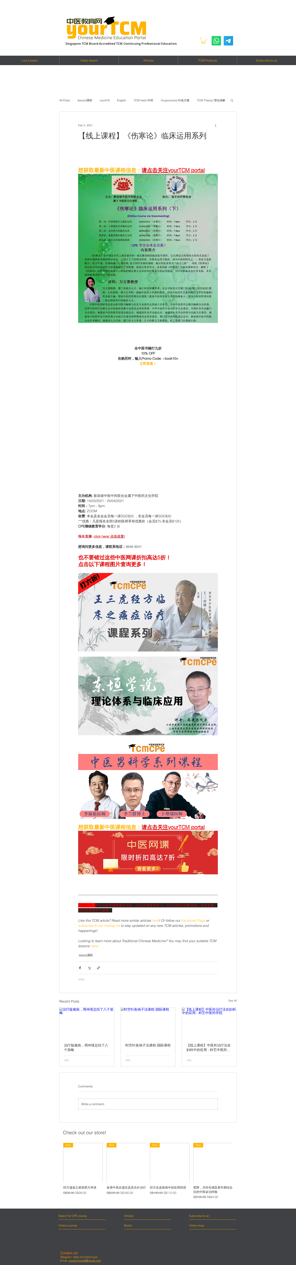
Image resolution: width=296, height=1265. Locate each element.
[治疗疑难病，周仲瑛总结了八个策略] (86, 1023)
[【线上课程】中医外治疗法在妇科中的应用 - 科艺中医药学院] (209, 1023)
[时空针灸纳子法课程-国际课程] (148, 1023)
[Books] (128, 1225)
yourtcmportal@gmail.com (85, 1260)
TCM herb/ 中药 (143, 100)
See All (232, 1000)
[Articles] (140, 1216)
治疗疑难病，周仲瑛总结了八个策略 (86, 1047)
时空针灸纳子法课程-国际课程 (148, 1045)
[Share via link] (98, 968)
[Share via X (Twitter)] (89, 968)
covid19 (104, 100)
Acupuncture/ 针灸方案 (175, 100)
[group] (147, 1173)
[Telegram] (228, 40)
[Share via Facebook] (80, 968)
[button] (203, 41)
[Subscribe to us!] (206, 1216)
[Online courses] (71, 1225)
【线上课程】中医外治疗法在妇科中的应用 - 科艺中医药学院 (209, 1047)
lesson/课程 (85, 100)
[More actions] (215, 125)
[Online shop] (203, 1225)
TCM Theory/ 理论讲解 (211, 100)
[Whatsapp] (216, 40)
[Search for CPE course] (75, 1216)
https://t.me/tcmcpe (85, 1257)
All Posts (64, 100)
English (121, 100)
